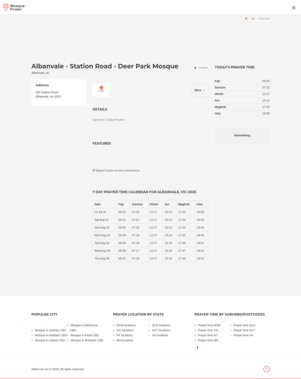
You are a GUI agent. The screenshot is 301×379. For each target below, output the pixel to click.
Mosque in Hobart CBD (50, 340)
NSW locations (126, 325)
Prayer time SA (243, 335)
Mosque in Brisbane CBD (86, 340)
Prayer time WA (208, 340)
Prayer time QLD (244, 325)
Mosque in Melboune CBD (84, 328)
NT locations (124, 335)
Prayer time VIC (208, 330)
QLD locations (161, 325)
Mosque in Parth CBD (84, 335)
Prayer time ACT (244, 330)
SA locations (160, 335)
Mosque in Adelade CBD (51, 335)
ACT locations (161, 330)
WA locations (124, 340)
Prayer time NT (208, 335)
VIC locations (125, 330)
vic (253, 18)
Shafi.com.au (39, 369)
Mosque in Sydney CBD (50, 330)
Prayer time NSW (209, 325)
